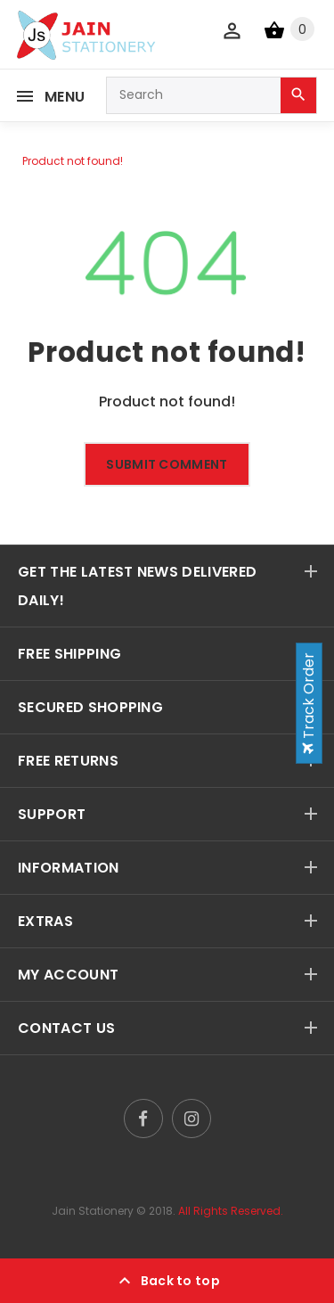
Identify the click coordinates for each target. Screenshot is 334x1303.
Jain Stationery (93, 1210)
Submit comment (166, 464)
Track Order (308, 703)
